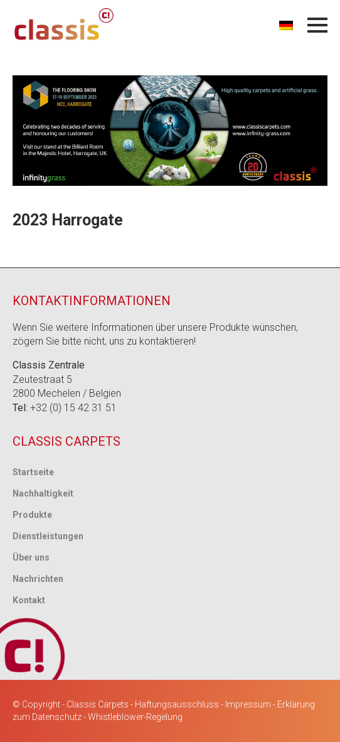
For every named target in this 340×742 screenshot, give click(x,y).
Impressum (248, 704)
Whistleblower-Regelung (135, 717)
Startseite (33, 472)
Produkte (32, 515)
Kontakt (29, 600)
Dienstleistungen (48, 536)
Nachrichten (38, 579)
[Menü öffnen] (317, 25)
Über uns (31, 557)
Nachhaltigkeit (43, 493)
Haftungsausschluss (177, 704)
